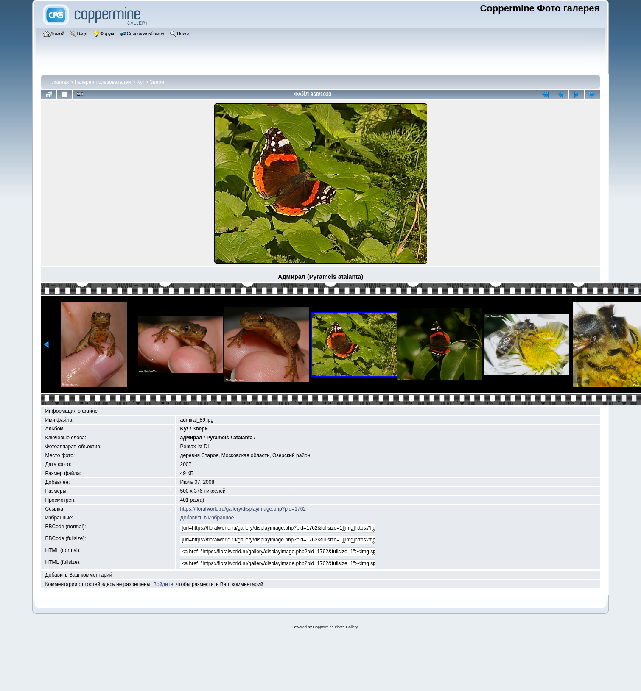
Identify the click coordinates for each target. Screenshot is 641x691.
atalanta (242, 438)
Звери (157, 82)
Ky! (140, 82)
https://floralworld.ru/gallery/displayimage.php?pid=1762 (243, 509)
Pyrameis (218, 438)
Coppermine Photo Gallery (335, 627)
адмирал (191, 438)
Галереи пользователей (103, 82)
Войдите (163, 584)
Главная (59, 82)
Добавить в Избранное (207, 518)
